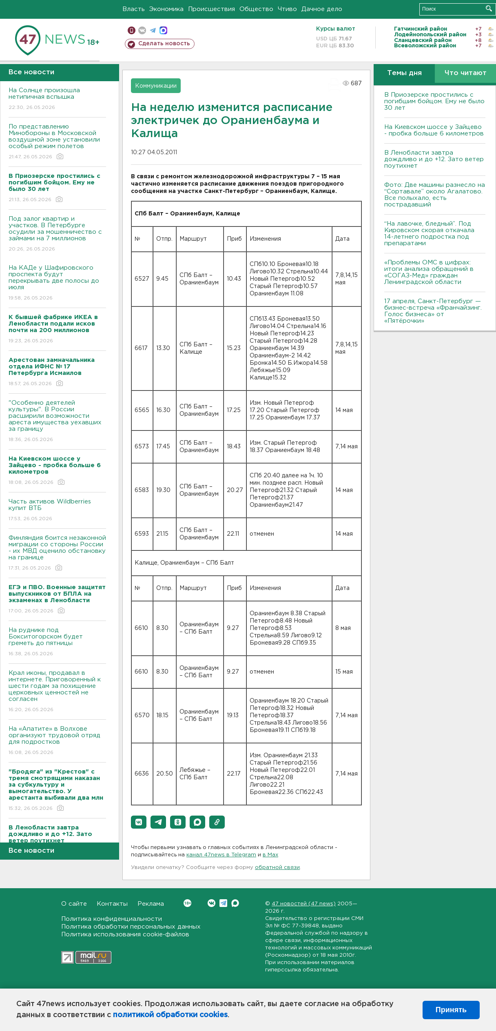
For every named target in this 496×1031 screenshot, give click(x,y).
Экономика (166, 9)
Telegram (223, 903)
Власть (133, 9)
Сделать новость (164, 43)
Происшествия (211, 9)
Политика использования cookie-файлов (125, 934)
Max (235, 903)
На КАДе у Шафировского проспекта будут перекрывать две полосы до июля (57, 283)
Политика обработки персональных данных (131, 926)
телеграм (153, 30)
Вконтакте (187, 903)
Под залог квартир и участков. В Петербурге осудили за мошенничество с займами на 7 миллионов (57, 234)
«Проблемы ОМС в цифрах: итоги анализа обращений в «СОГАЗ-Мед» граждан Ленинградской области (429, 272)
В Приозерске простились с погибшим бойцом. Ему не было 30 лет (434, 101)
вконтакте (142, 30)
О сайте (74, 904)
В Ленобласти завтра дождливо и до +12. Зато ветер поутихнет (434, 159)
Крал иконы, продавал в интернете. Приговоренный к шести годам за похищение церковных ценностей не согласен (57, 691)
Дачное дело (321, 9)
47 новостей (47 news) (304, 904)
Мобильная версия (131, 30)
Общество (256, 9)
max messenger (163, 30)
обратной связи (277, 867)
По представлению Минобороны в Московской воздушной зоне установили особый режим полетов (57, 142)
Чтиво (287, 9)
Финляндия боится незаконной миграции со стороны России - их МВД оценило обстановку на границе (57, 553)
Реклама (150, 904)
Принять (451, 1010)
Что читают (466, 73)
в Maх (270, 855)
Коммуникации (156, 86)
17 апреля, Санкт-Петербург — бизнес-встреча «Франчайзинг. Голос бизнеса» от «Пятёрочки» (433, 311)
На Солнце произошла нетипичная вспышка (57, 99)
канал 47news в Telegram (221, 855)
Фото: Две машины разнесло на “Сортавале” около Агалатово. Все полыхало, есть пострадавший (434, 194)
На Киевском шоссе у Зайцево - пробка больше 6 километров (434, 130)
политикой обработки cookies (170, 1015)
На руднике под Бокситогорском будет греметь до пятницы (57, 642)
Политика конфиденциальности (111, 919)
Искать (489, 8)
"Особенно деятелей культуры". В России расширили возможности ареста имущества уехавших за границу (57, 421)
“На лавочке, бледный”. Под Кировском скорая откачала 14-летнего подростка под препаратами (429, 233)
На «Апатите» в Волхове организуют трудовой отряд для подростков (57, 741)
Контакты (112, 904)
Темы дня (404, 73)
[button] (138, 822)
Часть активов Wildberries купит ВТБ (57, 510)
